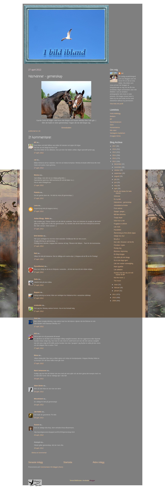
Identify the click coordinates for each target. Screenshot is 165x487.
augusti (117, 176)
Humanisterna (115, 127)
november (118, 167)
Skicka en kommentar (39, 453)
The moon (117, 281)
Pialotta (37, 192)
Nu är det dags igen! (121, 260)
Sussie (36, 425)
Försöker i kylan (119, 245)
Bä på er (117, 239)
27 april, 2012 (38, 153)
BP (35, 142)
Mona (36, 355)
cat (35, 160)
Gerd (111, 125)
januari (116, 291)
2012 (114, 161)
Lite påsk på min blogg (121, 257)
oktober (117, 170)
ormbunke (38, 305)
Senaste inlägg (35, 462)
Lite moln (117, 227)
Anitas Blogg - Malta (41, 218)
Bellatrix (113, 116)
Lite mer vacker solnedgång (123, 263)
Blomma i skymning (120, 251)
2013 (114, 158)
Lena (36, 205)
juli (115, 179)
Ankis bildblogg (115, 113)
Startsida (67, 462)
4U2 (35, 333)
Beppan (37, 292)
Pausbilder (117, 230)
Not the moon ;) (119, 277)
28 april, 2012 (38, 379)
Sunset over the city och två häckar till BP (123, 274)
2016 (114, 149)
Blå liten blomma (119, 214)
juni (115, 182)
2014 (114, 155)
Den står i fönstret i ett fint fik (124, 242)
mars (116, 284)
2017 (114, 146)
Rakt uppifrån (118, 267)
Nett (35, 253)
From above (118, 208)
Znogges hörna (115, 136)
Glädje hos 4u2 (119, 236)
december (118, 164)
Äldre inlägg (98, 462)
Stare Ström (38, 386)
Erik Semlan (38, 236)
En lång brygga (119, 254)
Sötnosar (117, 196)
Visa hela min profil (116, 104)
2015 (114, 152)
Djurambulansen (115, 122)
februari (117, 287)
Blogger (92, 480)
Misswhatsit (38, 399)
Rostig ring (117, 248)
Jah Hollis (37, 412)
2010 (114, 297)
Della (36, 279)
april (116, 188)
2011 (114, 294)
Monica (36, 175)
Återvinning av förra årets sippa (124, 233)
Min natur (113, 130)
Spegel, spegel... (119, 211)
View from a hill (119, 221)
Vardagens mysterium (117, 133)
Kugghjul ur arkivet (120, 224)
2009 (114, 301)
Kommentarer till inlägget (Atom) (52, 467)
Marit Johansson (40, 370)
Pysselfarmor (39, 266)
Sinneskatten (66, 128)
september (118, 173)
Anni (36, 318)
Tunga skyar (118, 217)
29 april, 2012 (38, 418)
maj (115, 185)
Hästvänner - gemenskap (122, 202)
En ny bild (117, 199)
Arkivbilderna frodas (121, 205)
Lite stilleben (118, 270)
